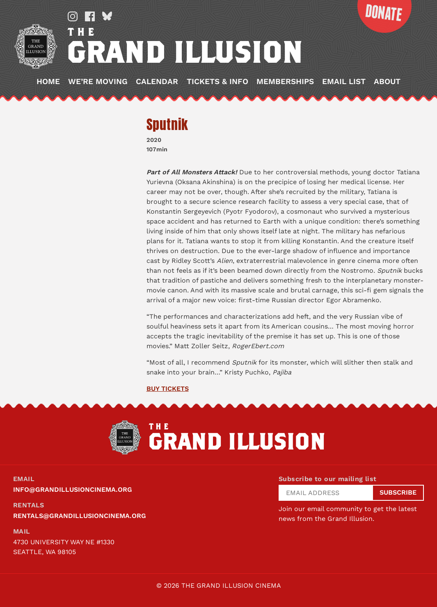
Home (48, 81)
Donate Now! (379, 16)
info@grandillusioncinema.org (72, 489)
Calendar (157, 81)
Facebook (89, 16)
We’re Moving (98, 81)
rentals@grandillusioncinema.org (79, 516)
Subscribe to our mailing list (328, 479)
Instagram (72, 16)
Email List (344, 81)
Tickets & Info (217, 81)
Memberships (285, 81)
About (387, 81)
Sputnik (167, 124)
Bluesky (107, 16)
